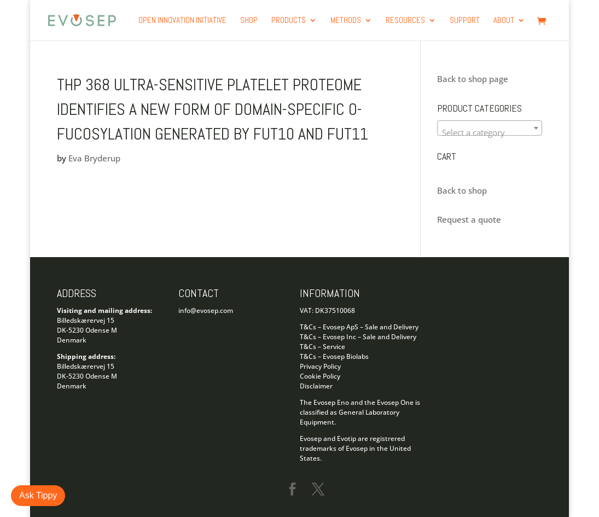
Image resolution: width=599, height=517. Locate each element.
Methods (345, 20)
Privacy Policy (320, 366)
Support (465, 20)
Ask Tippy (38, 495)
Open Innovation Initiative (182, 20)
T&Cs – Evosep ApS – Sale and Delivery (359, 327)
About (503, 20)
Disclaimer (316, 386)
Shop (249, 20)
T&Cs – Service (322, 346)
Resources (405, 20)
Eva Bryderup (94, 158)
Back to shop (462, 190)
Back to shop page (472, 78)
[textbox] (490, 132)
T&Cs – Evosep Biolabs (334, 356)
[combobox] (489, 128)
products (288, 20)
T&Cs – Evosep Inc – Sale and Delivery (358, 336)
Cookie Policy (320, 376)
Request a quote (469, 219)
